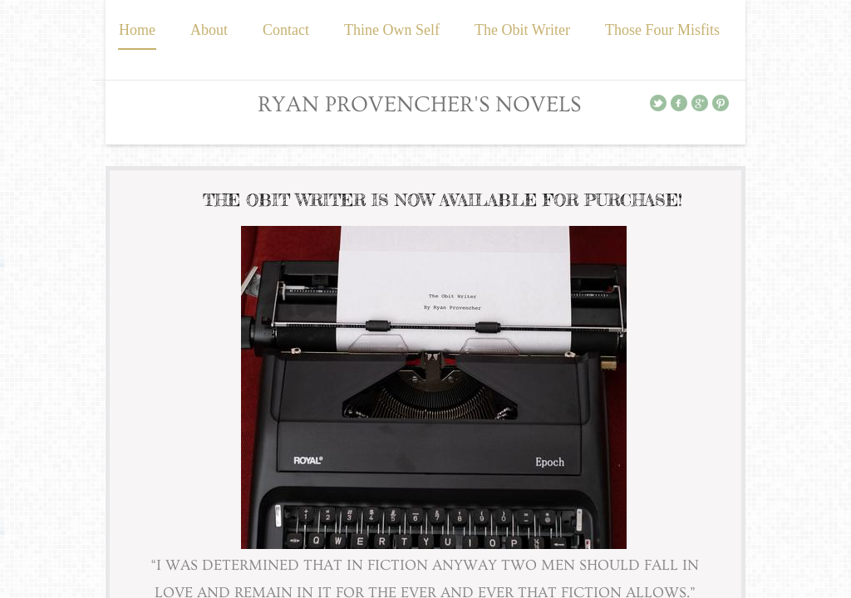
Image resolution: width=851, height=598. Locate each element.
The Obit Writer (522, 30)
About (209, 30)
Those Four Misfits (662, 30)
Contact (286, 30)
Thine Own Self (392, 30)
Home (137, 30)
